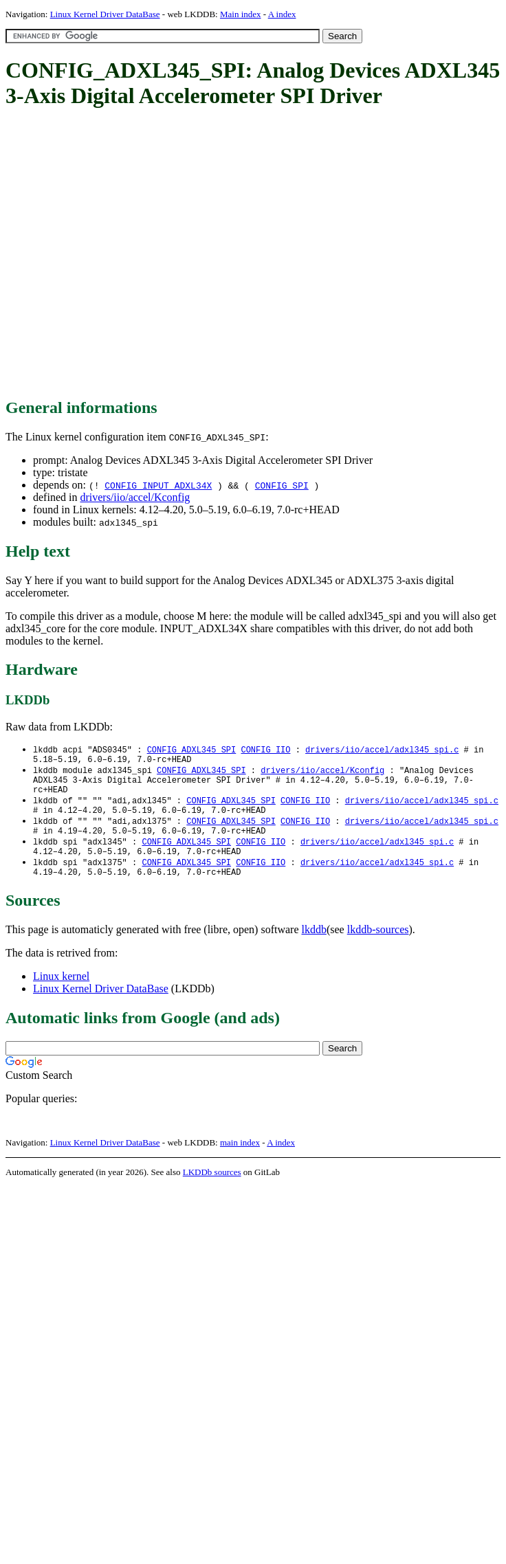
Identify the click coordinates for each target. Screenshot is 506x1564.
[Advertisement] (130, 254)
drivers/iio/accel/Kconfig (135, 497)
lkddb (314, 948)
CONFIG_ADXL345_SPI (191, 750)
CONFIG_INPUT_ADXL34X (158, 485)
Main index (240, 14)
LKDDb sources (212, 1190)
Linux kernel (61, 995)
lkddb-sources (378, 948)
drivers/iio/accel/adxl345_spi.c (382, 750)
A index (282, 14)
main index (240, 1161)
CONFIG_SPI (282, 485)
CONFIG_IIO (265, 750)
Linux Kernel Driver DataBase (105, 14)
